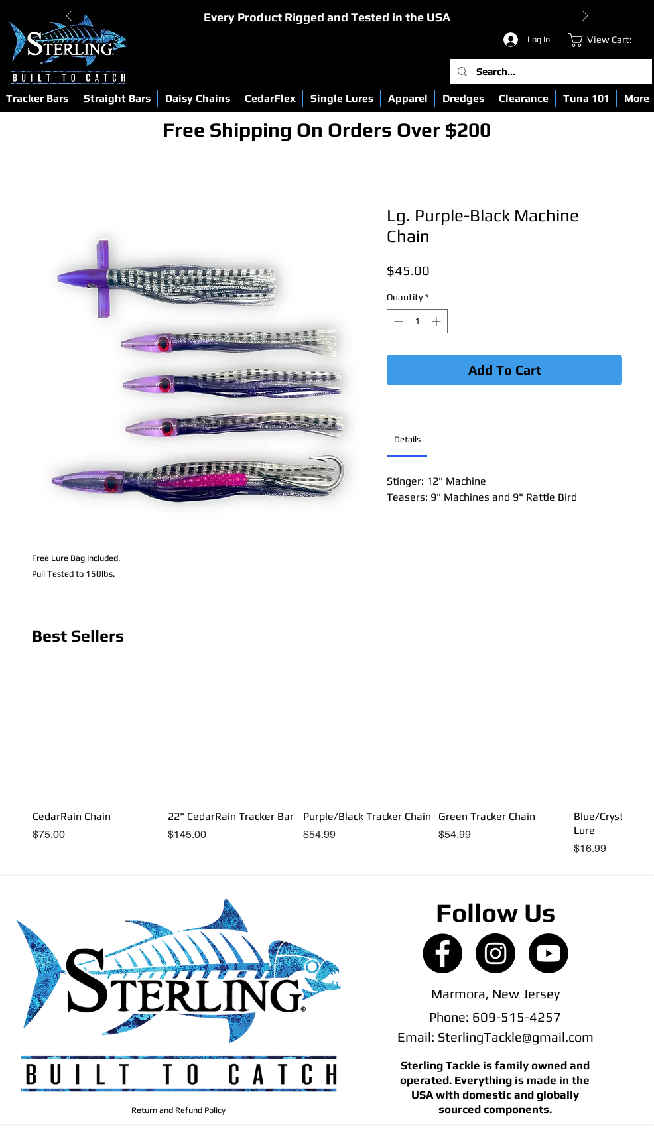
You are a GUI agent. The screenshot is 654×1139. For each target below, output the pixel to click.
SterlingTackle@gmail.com (516, 1036)
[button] (116, 98)
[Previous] (69, 17)
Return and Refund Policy (178, 1110)
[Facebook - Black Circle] (442, 953)
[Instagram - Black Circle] (495, 953)
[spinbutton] (417, 321)
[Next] (585, 17)
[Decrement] (397, 321)
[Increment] (437, 321)
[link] (607, 40)
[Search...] (550, 71)
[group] (327, 763)
